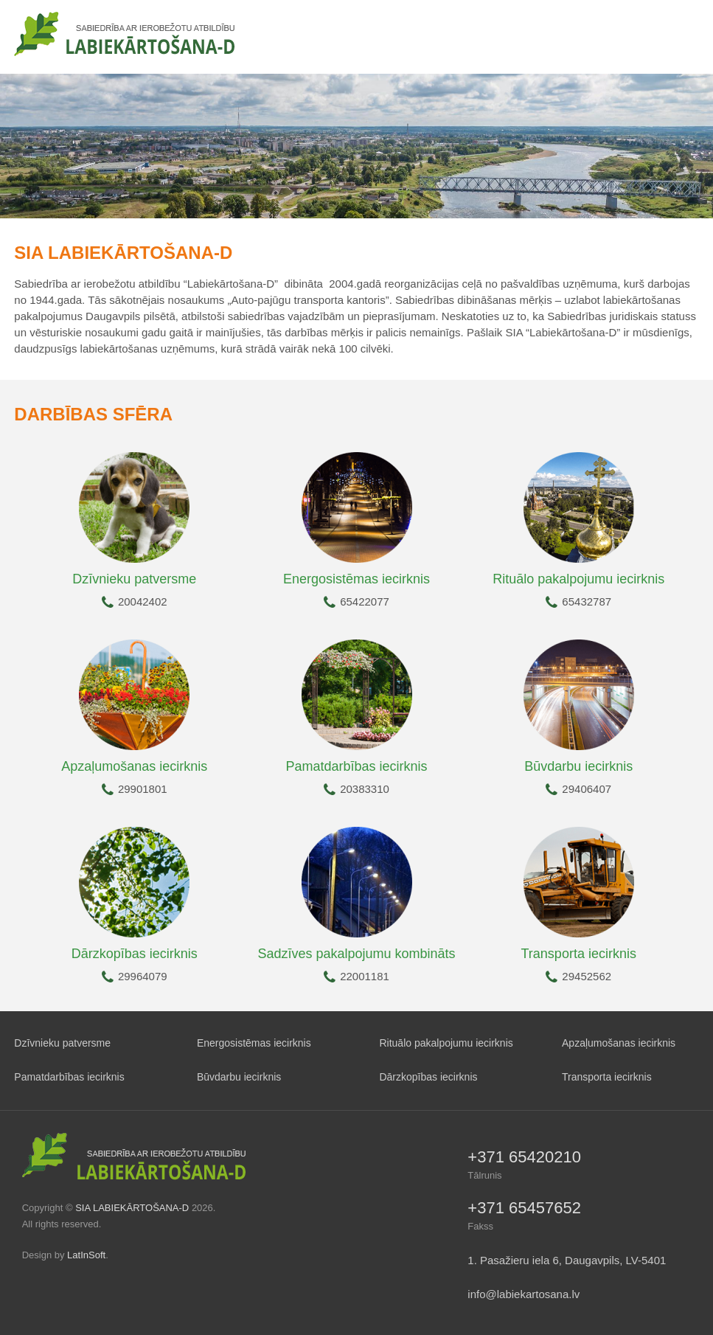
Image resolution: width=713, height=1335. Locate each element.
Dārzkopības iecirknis (135, 953)
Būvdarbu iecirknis (578, 766)
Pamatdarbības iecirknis (356, 766)
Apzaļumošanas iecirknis (134, 766)
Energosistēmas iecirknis (356, 579)
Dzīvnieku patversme (134, 579)
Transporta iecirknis (578, 953)
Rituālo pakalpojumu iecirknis (578, 579)
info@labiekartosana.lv (523, 1294)
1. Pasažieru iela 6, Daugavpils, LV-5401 (566, 1260)
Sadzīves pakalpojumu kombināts (356, 953)
